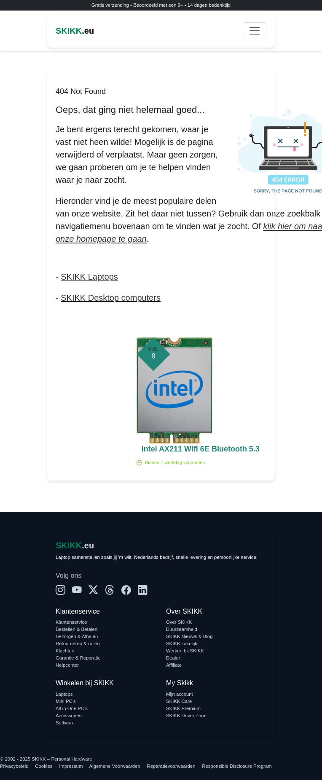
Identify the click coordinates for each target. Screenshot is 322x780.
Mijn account (179, 694)
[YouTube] (77, 590)
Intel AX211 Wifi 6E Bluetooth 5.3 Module (201, 450)
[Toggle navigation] (254, 30)
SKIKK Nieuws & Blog (189, 636)
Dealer (173, 657)
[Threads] (110, 590)
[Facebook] (126, 590)
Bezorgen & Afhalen (77, 636)
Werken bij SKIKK (185, 650)
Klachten (65, 650)
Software (65, 722)
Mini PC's (66, 701)
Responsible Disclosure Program (236, 766)
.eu (75, 30)
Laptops (64, 694)
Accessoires (68, 715)
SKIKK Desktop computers (111, 297)
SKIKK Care (179, 701)
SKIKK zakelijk (181, 643)
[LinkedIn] (143, 590)
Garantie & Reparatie (78, 657)
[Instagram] (60, 590)
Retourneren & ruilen (78, 643)
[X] (93, 590)
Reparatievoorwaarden (171, 766)
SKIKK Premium (183, 708)
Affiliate (174, 665)
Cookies (43, 766)
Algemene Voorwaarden (114, 766)
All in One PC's (72, 708)
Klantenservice (71, 622)
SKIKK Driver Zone (186, 715)
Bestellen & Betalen (76, 629)
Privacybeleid (14, 766)
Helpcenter (67, 665)
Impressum (71, 766)
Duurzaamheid (181, 629)
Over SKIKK (179, 622)
